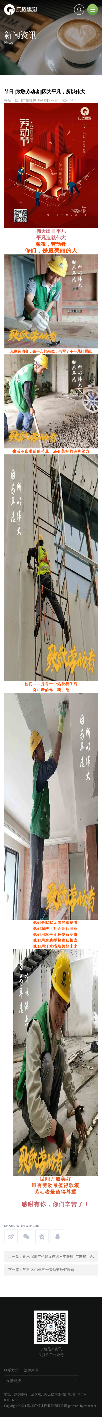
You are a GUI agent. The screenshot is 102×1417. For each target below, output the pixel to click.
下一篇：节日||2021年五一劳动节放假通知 (41, 1270)
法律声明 (31, 1370)
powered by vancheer (82, 1406)
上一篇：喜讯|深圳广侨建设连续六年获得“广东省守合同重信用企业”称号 (53, 1256)
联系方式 (11, 1370)
